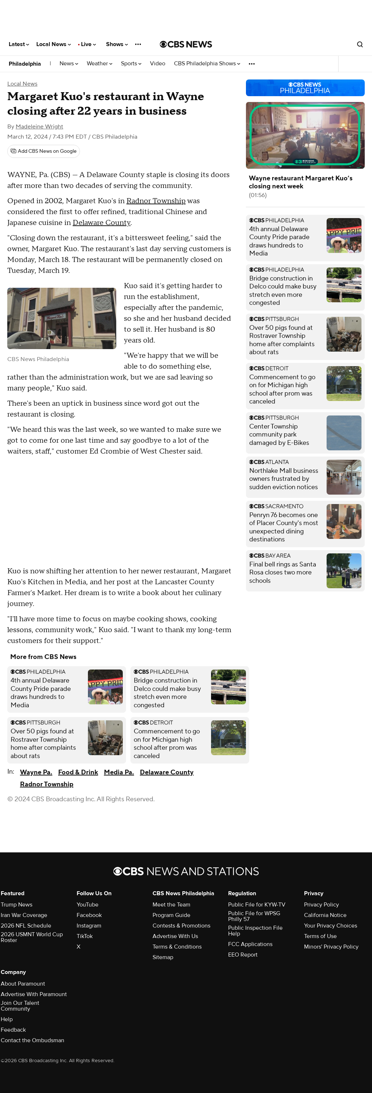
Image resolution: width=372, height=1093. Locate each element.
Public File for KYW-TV (257, 905)
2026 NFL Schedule (26, 926)
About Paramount (23, 984)
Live (88, 44)
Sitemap (163, 957)
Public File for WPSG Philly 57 (254, 916)
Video (157, 63)
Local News (53, 44)
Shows (117, 44)
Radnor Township (156, 201)
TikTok (85, 936)
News (69, 63)
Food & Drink (78, 772)
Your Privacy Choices (330, 926)
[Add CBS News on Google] (43, 151)
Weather (99, 63)
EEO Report (243, 955)
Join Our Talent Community (20, 1006)
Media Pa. (119, 772)
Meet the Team (171, 905)
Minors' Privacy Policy (331, 947)
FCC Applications (250, 944)
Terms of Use (320, 936)
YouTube (87, 905)
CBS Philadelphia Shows (207, 63)
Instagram (89, 926)
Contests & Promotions (181, 926)
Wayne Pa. (36, 772)
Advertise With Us (175, 936)
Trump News (16, 905)
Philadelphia (25, 63)
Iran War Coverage (24, 915)
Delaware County (101, 223)
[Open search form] (360, 44)
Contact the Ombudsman (32, 1040)
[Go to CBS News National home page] (186, 44)
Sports (131, 63)
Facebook (89, 915)
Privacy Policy (321, 905)
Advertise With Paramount (34, 994)
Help (7, 1019)
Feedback (13, 1030)
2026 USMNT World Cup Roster (32, 937)
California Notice (325, 915)
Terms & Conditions (177, 947)
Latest (19, 44)
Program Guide (171, 915)
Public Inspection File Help (255, 931)
